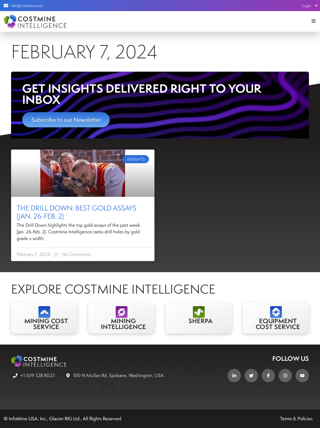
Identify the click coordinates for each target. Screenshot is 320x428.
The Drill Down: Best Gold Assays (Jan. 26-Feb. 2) (76, 211)
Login (310, 5)
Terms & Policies (296, 418)
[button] (108, 389)
